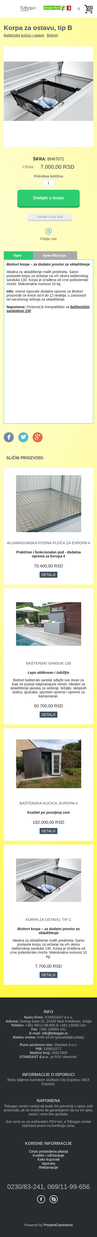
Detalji (48, 575)
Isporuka (48, 1163)
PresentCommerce (58, 1225)
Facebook (41, 1199)
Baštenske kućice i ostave (24, 35)
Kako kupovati (49, 1159)
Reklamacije (48, 1167)
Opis (18, 255)
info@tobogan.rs (55, 1033)
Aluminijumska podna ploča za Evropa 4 (48, 543)
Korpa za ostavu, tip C (48, 919)
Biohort (52, 35)
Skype (54, 1199)
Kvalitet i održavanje (48, 1155)
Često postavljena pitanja (48, 1151)
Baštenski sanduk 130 (48, 663)
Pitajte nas (48, 238)
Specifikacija (54, 255)
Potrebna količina (48, 176)
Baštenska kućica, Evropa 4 (48, 803)
